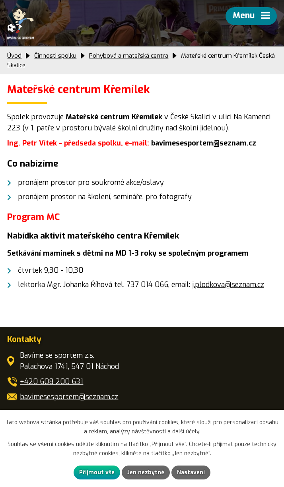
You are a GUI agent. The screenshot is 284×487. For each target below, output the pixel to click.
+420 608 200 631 (51, 381)
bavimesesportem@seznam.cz (203, 143)
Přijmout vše (97, 472)
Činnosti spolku (55, 56)
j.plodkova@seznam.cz (228, 284)
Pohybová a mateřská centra (128, 56)
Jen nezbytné (145, 472)
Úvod (14, 56)
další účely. (186, 431)
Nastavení (191, 472)
